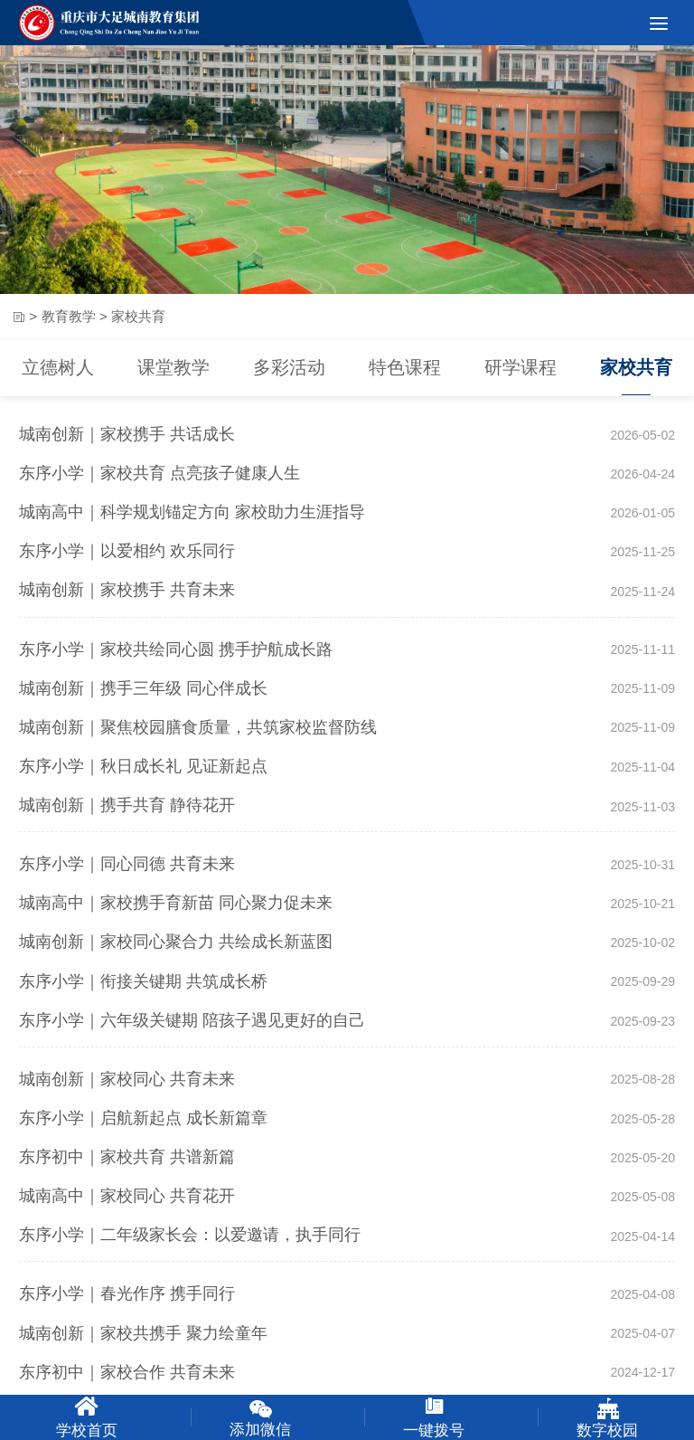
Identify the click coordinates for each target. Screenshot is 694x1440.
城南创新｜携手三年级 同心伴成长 (143, 688)
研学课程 (520, 370)
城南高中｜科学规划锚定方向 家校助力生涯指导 (192, 512)
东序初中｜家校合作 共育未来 (127, 1372)
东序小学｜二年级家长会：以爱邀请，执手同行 (190, 1235)
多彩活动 (289, 370)
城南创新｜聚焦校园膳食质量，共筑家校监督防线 (198, 727)
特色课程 (405, 370)
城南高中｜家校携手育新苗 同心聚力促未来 (176, 903)
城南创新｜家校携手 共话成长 (127, 434)
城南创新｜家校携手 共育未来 (127, 590)
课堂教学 (173, 370)
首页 (18, 318)
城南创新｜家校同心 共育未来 (127, 1079)
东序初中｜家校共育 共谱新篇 (127, 1157)
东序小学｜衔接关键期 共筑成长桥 (143, 981)
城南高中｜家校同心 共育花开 (127, 1196)
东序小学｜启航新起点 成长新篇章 (143, 1118)
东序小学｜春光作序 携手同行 (127, 1293)
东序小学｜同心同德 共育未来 (127, 864)
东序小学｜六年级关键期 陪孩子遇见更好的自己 (192, 1020)
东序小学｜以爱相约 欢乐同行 (127, 551)
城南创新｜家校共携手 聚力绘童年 (143, 1333)
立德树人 (58, 370)
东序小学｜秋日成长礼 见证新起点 (143, 766)
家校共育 (636, 370)
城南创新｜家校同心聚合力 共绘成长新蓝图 (176, 942)
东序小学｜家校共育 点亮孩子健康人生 (159, 473)
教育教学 (69, 318)
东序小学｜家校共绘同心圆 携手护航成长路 (176, 649)
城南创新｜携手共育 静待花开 (127, 805)
